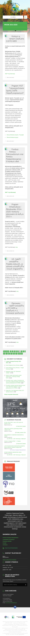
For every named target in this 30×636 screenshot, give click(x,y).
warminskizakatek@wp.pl (11, 602)
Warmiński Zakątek (21, 426)
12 (9, 353)
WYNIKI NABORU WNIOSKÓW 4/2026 (12, 452)
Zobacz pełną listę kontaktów (9, 559)
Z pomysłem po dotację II (8, 539)
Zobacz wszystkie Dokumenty (11, 394)
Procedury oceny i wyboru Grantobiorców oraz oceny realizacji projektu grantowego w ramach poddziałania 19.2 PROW (15, 382)
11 (6, 353)
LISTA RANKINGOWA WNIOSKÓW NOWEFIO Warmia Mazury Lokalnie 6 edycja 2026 (14, 447)
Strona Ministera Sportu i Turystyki (15, 135)
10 (4, 353)
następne (20, 353)
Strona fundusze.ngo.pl (12, 137)
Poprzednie (6, 351)
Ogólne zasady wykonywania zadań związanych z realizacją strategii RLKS (14, 376)
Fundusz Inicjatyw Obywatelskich (18, 450)
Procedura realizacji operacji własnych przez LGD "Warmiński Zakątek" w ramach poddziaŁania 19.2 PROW (15, 387)
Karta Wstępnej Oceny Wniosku (13, 365)
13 (11, 353)
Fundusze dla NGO (7, 541)
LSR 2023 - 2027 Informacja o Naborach (17, 438)
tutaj (16, 247)
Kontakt (4, 543)
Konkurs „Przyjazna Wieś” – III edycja (12, 441)
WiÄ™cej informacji (10, 73)
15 (16, 353)
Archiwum (5, 544)
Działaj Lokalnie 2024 (21, 432)
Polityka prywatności (11, 548)
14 (14, 353)
